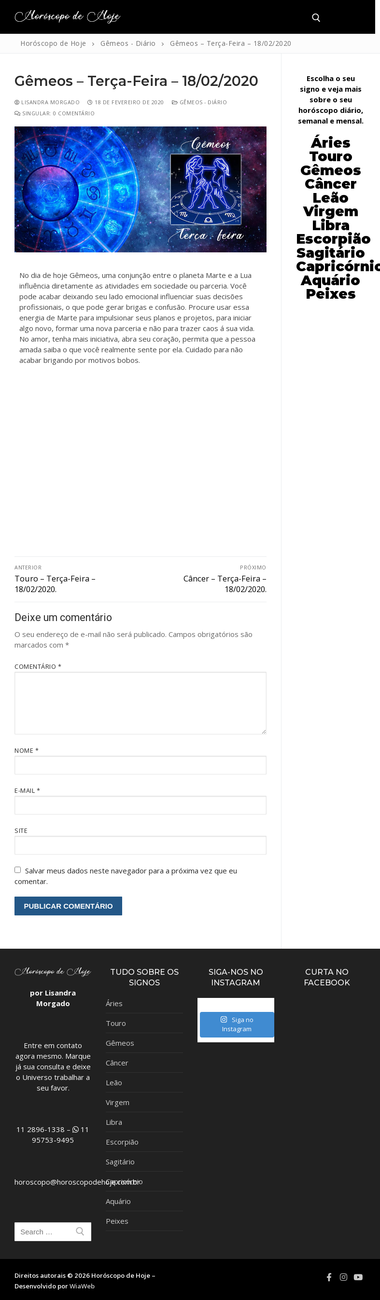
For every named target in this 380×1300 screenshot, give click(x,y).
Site (21, 830)
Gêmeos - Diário (199, 102)
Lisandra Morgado (47, 102)
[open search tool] (316, 18)
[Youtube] (358, 1277)
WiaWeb (82, 1286)
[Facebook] (329, 1277)
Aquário (118, 1201)
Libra (114, 1122)
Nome (26, 750)
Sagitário (120, 1161)
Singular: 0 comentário (54, 113)
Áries (114, 1003)
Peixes (117, 1221)
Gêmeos (120, 1043)
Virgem (117, 1102)
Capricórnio (124, 1181)
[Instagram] (343, 1277)
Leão (330, 197)
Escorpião (333, 238)
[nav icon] (342, 17)
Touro (116, 1023)
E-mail (27, 790)
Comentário (37, 666)
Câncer (331, 183)
